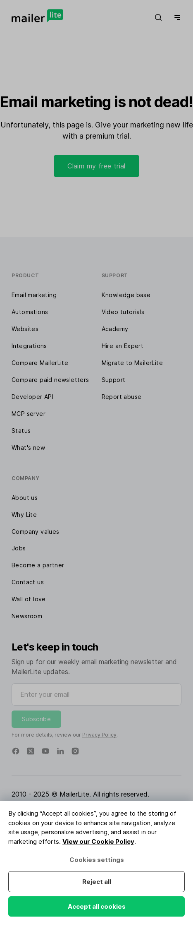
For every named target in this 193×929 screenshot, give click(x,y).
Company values (36, 531)
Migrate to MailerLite (132, 362)
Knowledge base (126, 294)
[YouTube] (45, 751)
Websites (25, 328)
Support (114, 379)
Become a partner (38, 565)
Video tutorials (123, 311)
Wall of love (29, 599)
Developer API (32, 396)
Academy (115, 328)
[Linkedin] (60, 751)
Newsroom (27, 615)
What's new (28, 447)
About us (25, 497)
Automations (30, 311)
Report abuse (122, 396)
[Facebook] (16, 751)
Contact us (28, 582)
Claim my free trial (96, 166)
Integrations (29, 345)
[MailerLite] (37, 15)
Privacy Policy (99, 735)
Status (21, 430)
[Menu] (175, 17)
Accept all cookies (97, 906)
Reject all (96, 882)
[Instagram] (75, 751)
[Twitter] (30, 751)
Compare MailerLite (40, 362)
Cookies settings (96, 860)
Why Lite (24, 514)
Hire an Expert (123, 345)
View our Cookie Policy (98, 841)
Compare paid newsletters (50, 379)
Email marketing (34, 294)
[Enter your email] (96, 694)
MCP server (28, 413)
